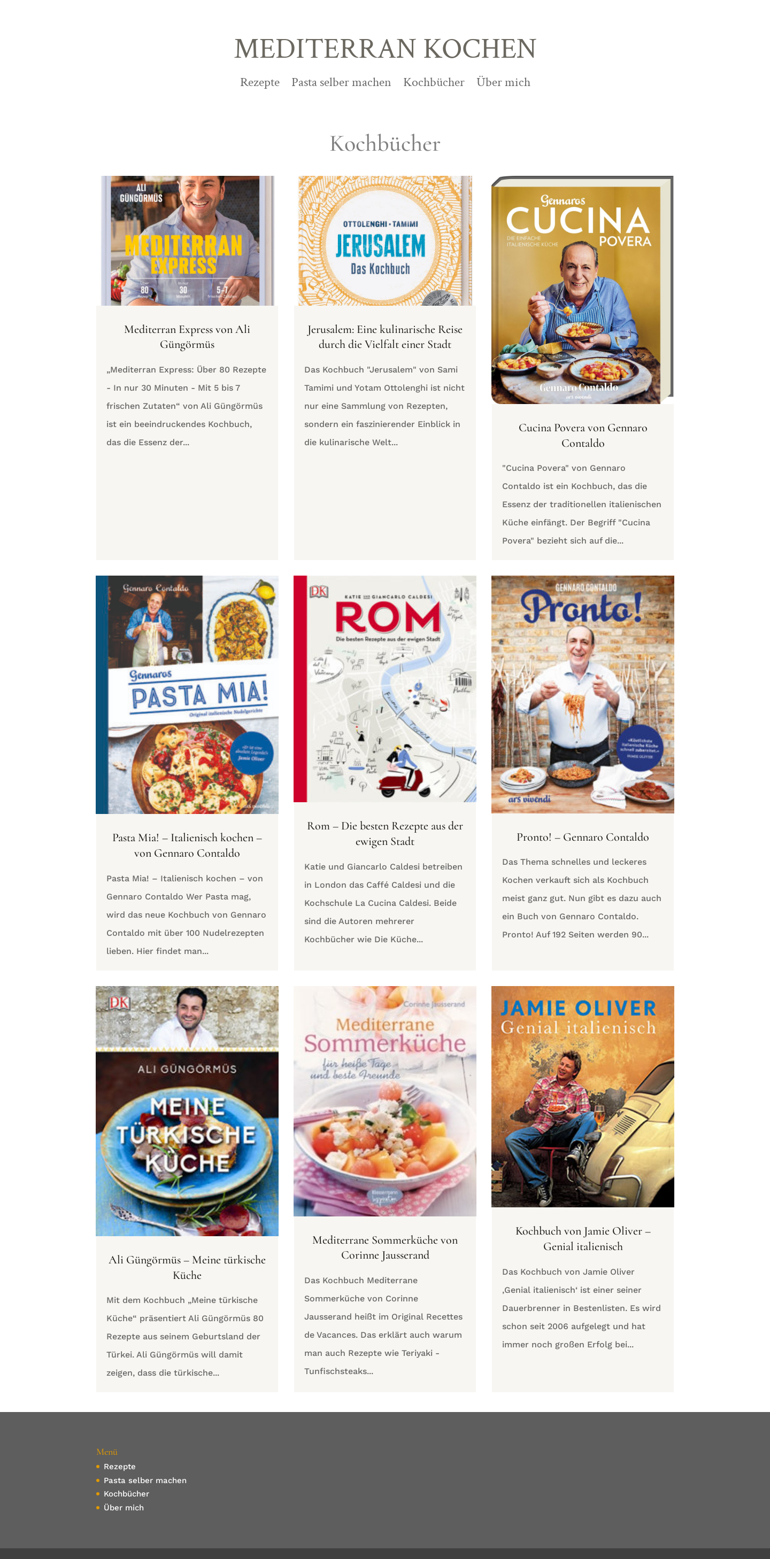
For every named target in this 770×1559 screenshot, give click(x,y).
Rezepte (260, 84)
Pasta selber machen (341, 84)
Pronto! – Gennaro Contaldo (583, 837)
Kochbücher (434, 84)
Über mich (503, 84)
